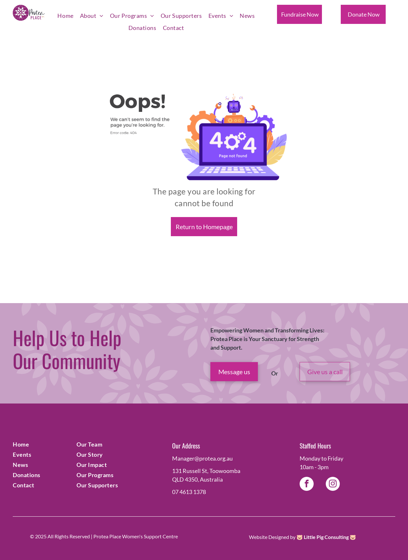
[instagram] (333, 484)
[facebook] (307, 484)
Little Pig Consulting (326, 537)
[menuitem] (65, 16)
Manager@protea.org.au (202, 458)
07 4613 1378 (189, 491)
